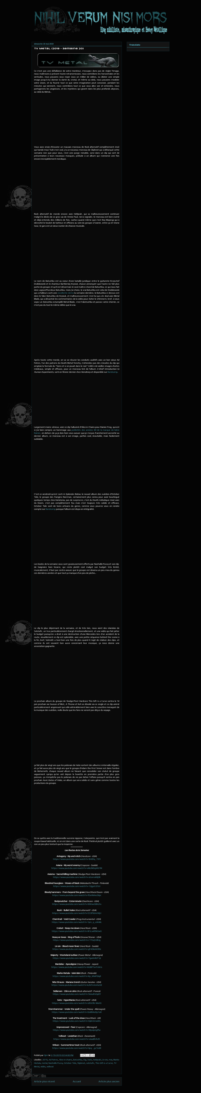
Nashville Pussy (55, 1063)
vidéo (43, 1066)
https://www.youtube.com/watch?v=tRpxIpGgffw (77, 1030)
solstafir (90, 1063)
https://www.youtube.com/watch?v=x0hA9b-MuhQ (76, 1003)
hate (90, 1059)
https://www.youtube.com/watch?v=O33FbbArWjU (76, 913)
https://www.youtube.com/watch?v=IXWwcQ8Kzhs (76, 904)
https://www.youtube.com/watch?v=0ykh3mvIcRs (77, 1021)
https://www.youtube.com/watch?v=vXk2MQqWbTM (76, 868)
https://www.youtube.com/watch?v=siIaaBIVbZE (76, 1039)
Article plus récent (44, 1081)
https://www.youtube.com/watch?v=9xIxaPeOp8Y (77, 994)
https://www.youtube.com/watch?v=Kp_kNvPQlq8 (77, 976)
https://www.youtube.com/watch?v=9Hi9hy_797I (77, 859)
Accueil (77, 1081)
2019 (45, 1059)
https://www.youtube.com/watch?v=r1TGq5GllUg (77, 940)
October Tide (70, 1063)
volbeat (50, 1066)
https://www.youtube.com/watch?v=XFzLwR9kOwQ (77, 931)
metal (44, 1063)
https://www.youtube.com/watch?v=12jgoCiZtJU (76, 886)
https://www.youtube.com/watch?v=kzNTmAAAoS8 (77, 985)
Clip (85, 1059)
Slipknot (81, 1063)
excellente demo (66, 293)
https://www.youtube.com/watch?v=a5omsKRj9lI (76, 877)
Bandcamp (113, 372)
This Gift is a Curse (104, 1063)
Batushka (77, 1059)
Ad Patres (53, 1059)
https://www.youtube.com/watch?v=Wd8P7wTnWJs (76, 967)
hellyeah (97, 1059)
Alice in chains (65, 1059)
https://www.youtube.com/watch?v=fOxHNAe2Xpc (76, 895)
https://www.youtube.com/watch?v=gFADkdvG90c (76, 949)
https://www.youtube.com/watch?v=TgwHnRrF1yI (77, 958)
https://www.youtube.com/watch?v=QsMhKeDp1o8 (77, 1012)
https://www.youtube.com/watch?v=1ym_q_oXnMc (77, 922)
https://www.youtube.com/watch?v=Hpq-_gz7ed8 (76, 1048)
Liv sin (105, 1059)
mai (110, 1059)
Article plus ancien (109, 1081)
